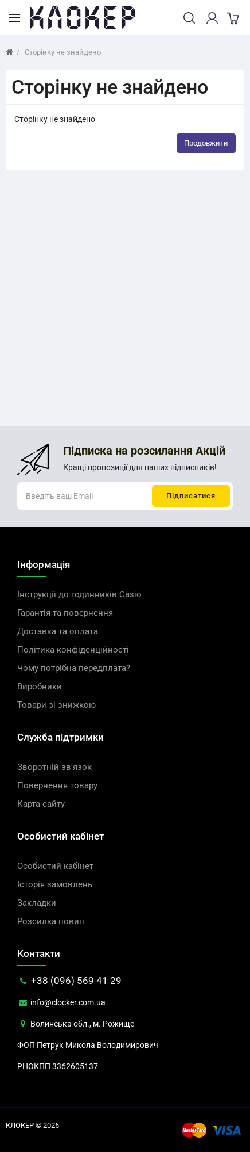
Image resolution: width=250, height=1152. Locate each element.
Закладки (36, 903)
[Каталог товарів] (14, 17)
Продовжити (206, 143)
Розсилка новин (50, 921)
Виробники (39, 686)
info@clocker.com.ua (61, 1002)
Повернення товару (57, 785)
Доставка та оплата (57, 631)
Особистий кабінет (55, 866)
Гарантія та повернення (65, 613)
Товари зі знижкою (56, 705)
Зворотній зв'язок (54, 767)
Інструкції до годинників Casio (79, 594)
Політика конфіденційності (73, 649)
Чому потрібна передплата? (73, 668)
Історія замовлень (54, 884)
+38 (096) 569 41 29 (69, 980)
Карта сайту (41, 804)
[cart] (232, 18)
